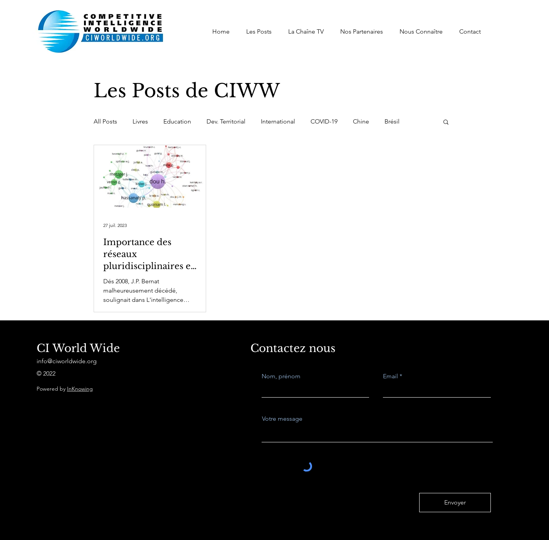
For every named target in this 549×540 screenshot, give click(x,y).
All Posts (105, 121)
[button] (446, 122)
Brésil (392, 121)
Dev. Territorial (226, 121)
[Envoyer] (455, 502)
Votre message (282, 419)
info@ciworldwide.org (67, 361)
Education (177, 121)
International (278, 121)
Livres (140, 121)
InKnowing (80, 388)
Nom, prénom (281, 376)
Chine (361, 121)
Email (390, 376)
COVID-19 (324, 121)
